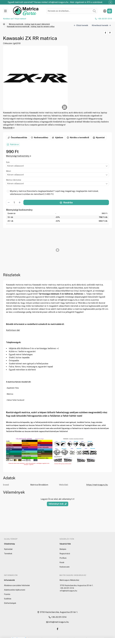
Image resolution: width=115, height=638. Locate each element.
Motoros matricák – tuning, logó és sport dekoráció (29, 24)
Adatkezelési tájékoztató (14, 590)
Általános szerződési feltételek (17, 585)
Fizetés (7, 594)
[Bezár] (110, 2)
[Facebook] (57, 629)
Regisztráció (65, 554)
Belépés (63, 549)
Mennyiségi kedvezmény (18, 156)
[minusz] (8, 202)
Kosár (62, 562)
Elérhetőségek (10, 603)
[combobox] (72, 11)
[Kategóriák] (5, 11)
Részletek (8, 127)
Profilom (63, 558)
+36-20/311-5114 (105, 19)
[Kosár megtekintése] (109, 11)
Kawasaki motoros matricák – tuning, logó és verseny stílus (30, 26)
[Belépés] (104, 11)
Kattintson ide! (13, 330)
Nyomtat (99, 137)
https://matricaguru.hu (97, 484)
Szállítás (7, 599)
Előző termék (81, 25)
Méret (8, 171)
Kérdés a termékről (78, 137)
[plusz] (19, 202)
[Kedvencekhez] (39, 137)
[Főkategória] (4, 24)
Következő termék (101, 25)
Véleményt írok (58, 504)
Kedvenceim (65, 567)
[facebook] (105, 33)
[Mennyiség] (14, 202)
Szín (8, 162)
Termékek (8, 554)
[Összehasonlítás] (17, 137)
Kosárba (66, 202)
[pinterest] (110, 33)
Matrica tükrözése (13, 180)
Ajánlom (57, 137)
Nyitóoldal (8, 549)
